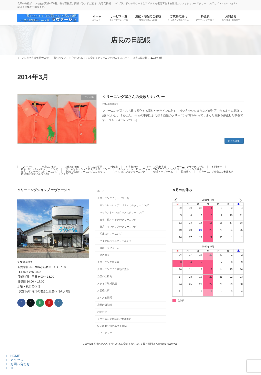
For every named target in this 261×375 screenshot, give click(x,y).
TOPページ (27, 166)
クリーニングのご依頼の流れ (113, 269)
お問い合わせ (17, 364)
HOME (12, 356)
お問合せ (217, 166)
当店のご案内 (49, 166)
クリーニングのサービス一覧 (113, 198)
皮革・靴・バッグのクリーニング (39, 169)
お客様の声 (132, 166)
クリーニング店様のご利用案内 (216, 171)
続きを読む (234, 140)
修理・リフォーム (163, 171)
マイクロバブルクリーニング (129, 171)
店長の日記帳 (104, 304)
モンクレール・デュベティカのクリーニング (124, 205)
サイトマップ (66, 174)
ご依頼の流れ (72, 166)
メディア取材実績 (156, 166)
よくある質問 (94, 166)
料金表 (114, 166)
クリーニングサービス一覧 (189, 166)
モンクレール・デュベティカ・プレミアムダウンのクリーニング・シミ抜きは (161, 169)
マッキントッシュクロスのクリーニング (88, 169)
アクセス (14, 360)
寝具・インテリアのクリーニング (39, 171)
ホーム (101, 191)
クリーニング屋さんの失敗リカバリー (133, 97)
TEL (10, 368)
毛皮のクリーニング (111, 233)
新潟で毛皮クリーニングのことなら (85, 171)
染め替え (186, 171)
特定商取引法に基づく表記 (35, 174)
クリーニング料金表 (108, 262)
